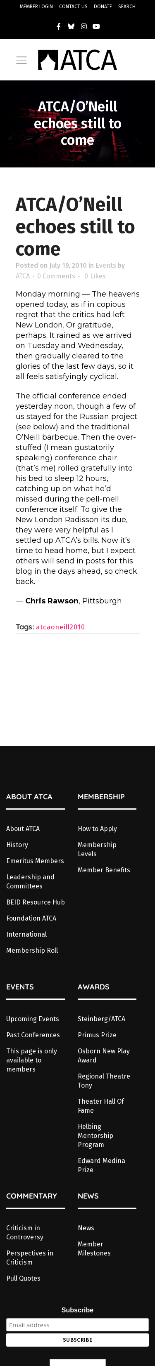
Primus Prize (97, 1035)
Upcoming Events (32, 1019)
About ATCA (23, 829)
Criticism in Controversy (24, 1232)
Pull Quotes (23, 1278)
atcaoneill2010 (60, 627)
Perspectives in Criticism (29, 1257)
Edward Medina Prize (101, 1165)
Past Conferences (33, 1035)
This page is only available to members (31, 1060)
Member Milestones (94, 1248)
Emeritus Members (35, 861)
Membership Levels (97, 849)
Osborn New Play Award (104, 1055)
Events (105, 265)
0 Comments (56, 276)
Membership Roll (32, 950)
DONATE (103, 6)
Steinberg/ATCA (101, 1019)
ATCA (23, 276)
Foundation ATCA (31, 918)
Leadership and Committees (30, 881)
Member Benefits (104, 870)
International (26, 934)
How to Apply (97, 829)
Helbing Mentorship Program (95, 1136)
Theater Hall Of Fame (101, 1106)
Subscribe (77, 1310)
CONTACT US (73, 6)
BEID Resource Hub (35, 902)
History (17, 845)
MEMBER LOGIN (36, 6)
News (86, 1228)
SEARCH (127, 6)
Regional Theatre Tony (104, 1080)
